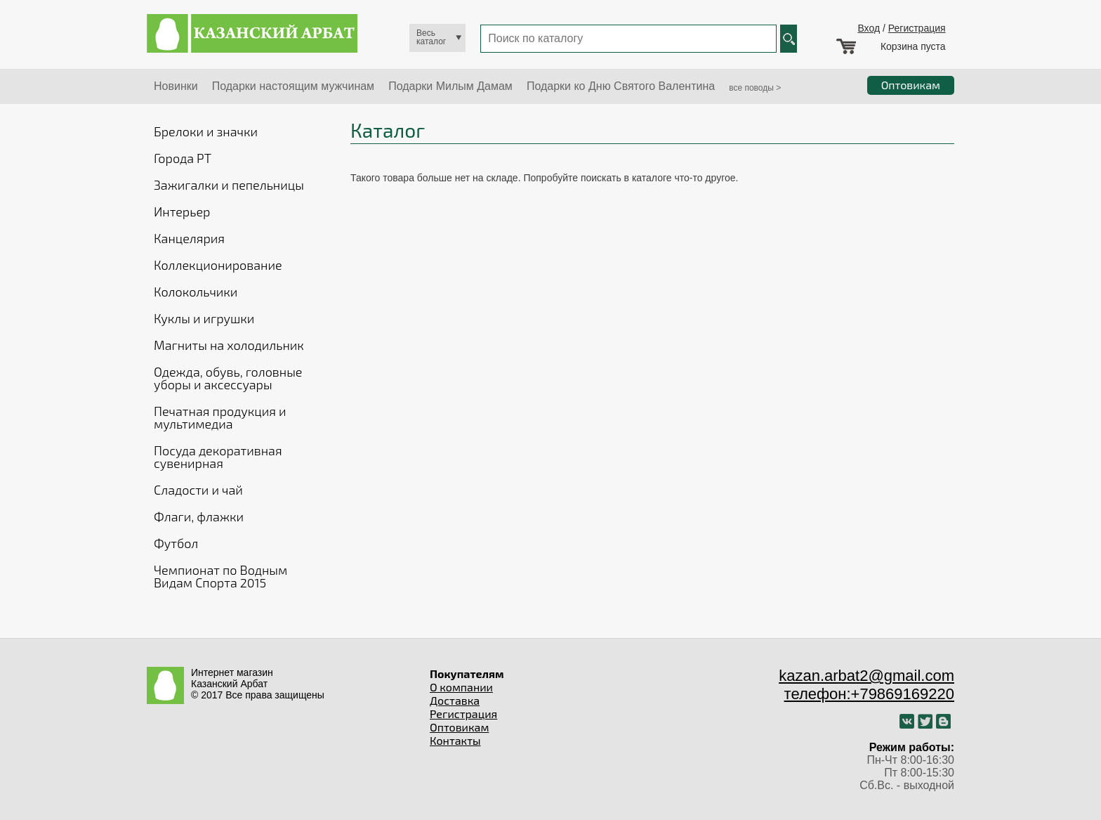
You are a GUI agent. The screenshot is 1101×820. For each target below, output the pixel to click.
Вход (868, 28)
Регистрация (917, 28)
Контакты (455, 740)
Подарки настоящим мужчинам (293, 86)
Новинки (176, 86)
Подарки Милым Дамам (450, 86)
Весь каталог (431, 37)
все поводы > (755, 88)
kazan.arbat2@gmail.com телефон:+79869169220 (866, 685)
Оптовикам (459, 727)
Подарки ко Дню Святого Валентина (621, 86)
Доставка (455, 700)
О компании (461, 687)
